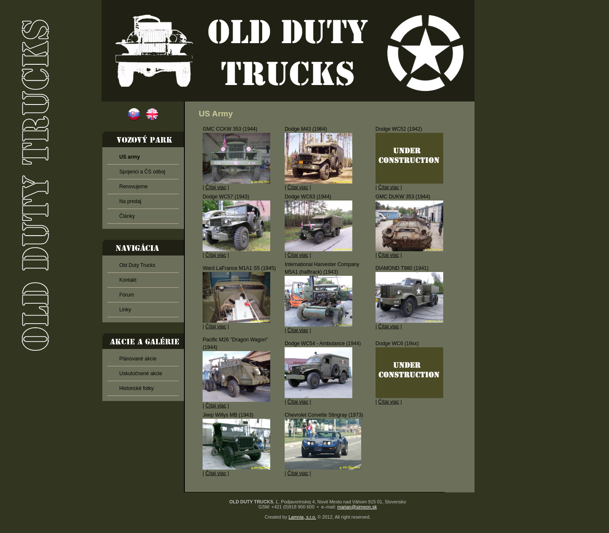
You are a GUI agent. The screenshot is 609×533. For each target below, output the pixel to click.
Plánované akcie (137, 359)
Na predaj (130, 201)
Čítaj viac (216, 187)
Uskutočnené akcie (140, 373)
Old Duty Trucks (137, 265)
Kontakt (128, 280)
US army (129, 157)
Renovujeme (133, 187)
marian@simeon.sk (357, 506)
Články (127, 216)
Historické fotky (136, 388)
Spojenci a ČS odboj (142, 172)
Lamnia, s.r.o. (302, 516)
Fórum (126, 295)
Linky (125, 310)
